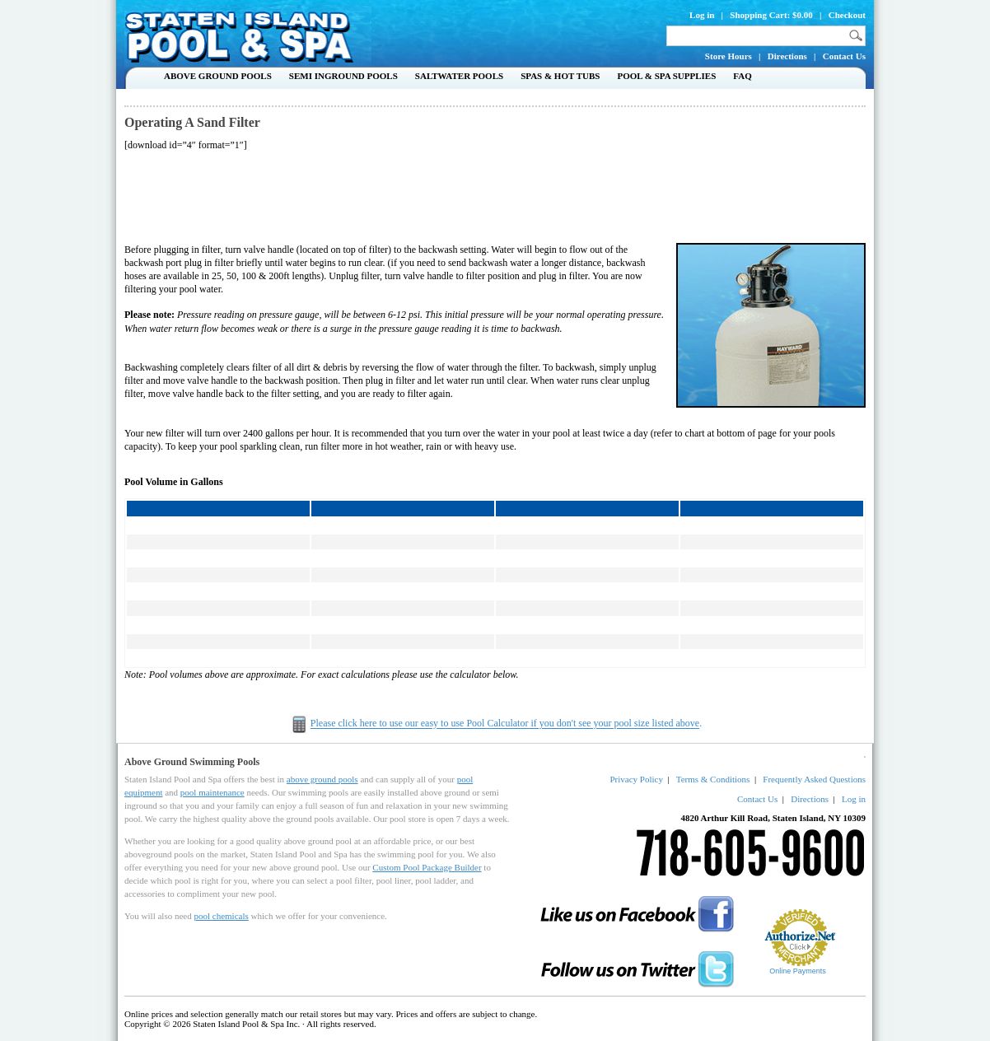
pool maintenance (212, 792)
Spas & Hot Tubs (560, 76)
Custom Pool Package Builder (426, 867)
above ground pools (322, 779)
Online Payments (797, 971)
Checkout (847, 15)
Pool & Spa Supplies (666, 76)
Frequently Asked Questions (814, 779)
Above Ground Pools (218, 76)
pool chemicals (221, 916)
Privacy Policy (635, 779)
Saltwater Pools (459, 76)
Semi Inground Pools (343, 76)
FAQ (742, 76)
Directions (787, 56)
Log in (701, 15)
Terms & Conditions (713, 779)
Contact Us (844, 56)
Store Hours (728, 56)
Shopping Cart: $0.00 (771, 15)
